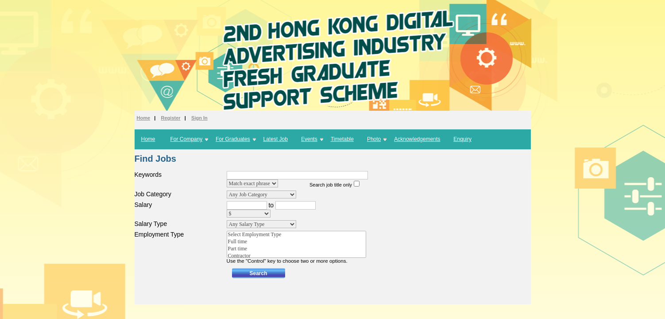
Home (144, 118)
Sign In (199, 118)
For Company (186, 139)
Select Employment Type (296, 234)
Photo (374, 139)
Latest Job (275, 139)
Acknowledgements (417, 139)
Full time (296, 241)
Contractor (296, 256)
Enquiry (462, 139)
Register (171, 118)
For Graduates (233, 139)
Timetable (342, 139)
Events (309, 139)
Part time (296, 249)
